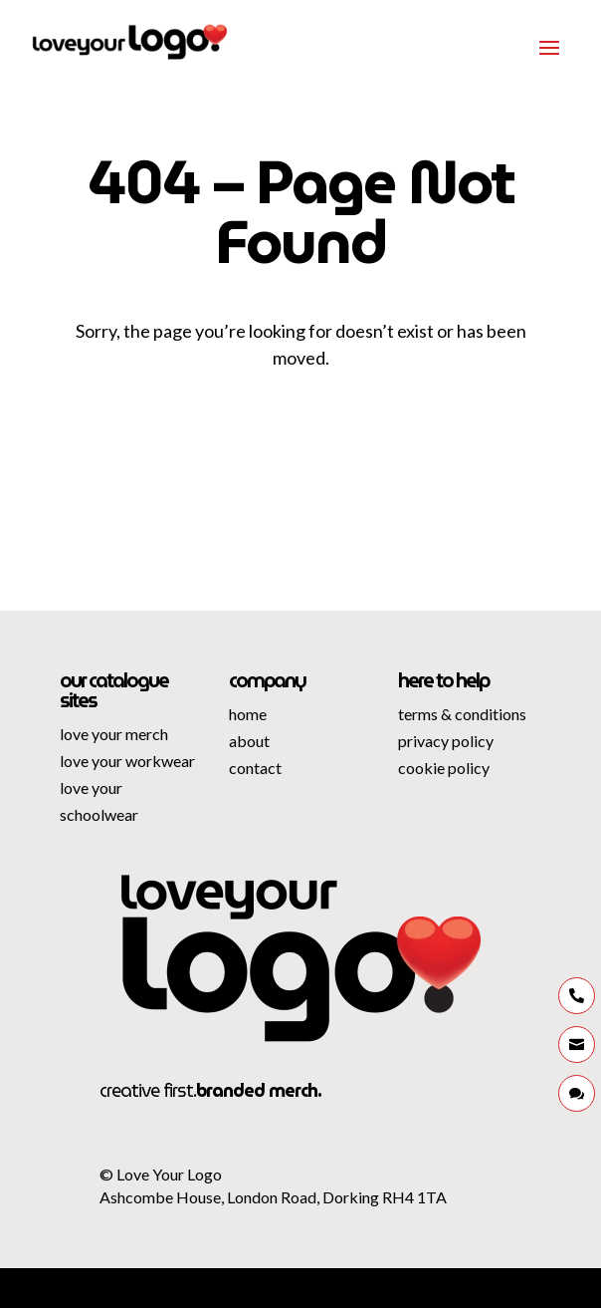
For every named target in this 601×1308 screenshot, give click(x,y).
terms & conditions (462, 713)
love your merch (114, 733)
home (248, 713)
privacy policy (446, 740)
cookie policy (444, 767)
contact (255, 767)
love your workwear (127, 760)
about (249, 740)
